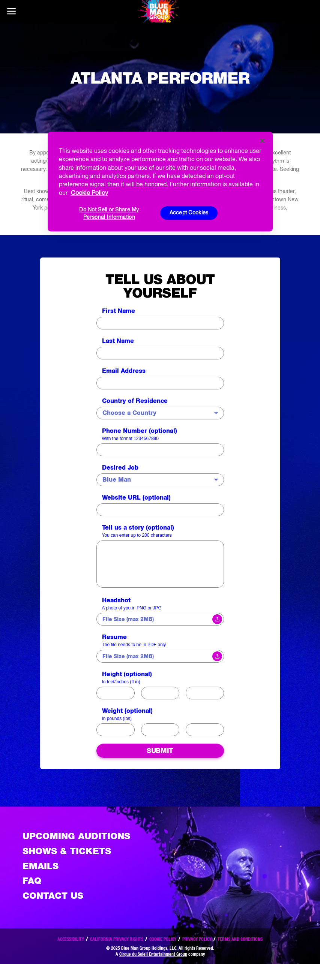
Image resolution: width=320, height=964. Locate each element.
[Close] (262, 140)
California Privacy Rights (116, 939)
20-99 (116, 729)
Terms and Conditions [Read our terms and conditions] (240, 939)
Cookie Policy (162, 939)
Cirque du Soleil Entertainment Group (153, 954)
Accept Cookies (189, 213)
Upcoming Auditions (76, 836)
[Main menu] (11, 11)
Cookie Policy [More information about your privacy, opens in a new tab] (89, 192)
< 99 (115, 693)
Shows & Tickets (67, 851)
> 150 (204, 693)
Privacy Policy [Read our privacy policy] (197, 939)
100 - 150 (160, 693)
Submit (160, 750)
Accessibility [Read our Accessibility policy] (70, 939)
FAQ (32, 880)
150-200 (204, 729)
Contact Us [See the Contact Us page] (53, 895)
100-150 (160, 729)
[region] (160, 181)
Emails (41, 866)
